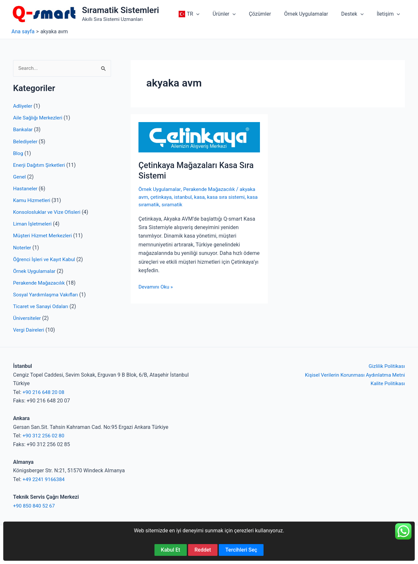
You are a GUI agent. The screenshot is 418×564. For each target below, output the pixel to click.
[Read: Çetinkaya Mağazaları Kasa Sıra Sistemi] (199, 137)
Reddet (203, 550)
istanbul (184, 197)
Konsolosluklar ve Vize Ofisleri (48, 212)
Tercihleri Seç (241, 550)
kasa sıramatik (155, 204)
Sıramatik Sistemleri (120, 10)
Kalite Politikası (387, 383)
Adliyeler (23, 106)
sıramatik (185, 204)
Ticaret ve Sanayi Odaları (41, 306)
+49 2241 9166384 (44, 479)
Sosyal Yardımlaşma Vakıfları (46, 294)
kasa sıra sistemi (229, 197)
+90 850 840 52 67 (34, 505)
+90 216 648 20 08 (44, 392)
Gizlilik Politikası (386, 366)
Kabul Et (170, 550)
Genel (19, 177)
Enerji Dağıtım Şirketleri (40, 165)
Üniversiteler (27, 318)
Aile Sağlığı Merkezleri (38, 118)
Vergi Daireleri (29, 329)
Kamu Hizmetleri (32, 200)
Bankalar (23, 130)
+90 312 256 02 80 (44, 435)
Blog (18, 153)
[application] (210, 14)
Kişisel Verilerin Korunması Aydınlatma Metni (353, 374)
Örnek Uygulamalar (35, 271)
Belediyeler (26, 141)
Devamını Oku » (156, 287)
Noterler (22, 247)
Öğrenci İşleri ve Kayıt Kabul (45, 259)
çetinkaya (162, 197)
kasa (201, 197)
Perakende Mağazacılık (40, 282)
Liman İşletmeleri (33, 224)
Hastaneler (25, 188)
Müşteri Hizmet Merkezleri (43, 235)
